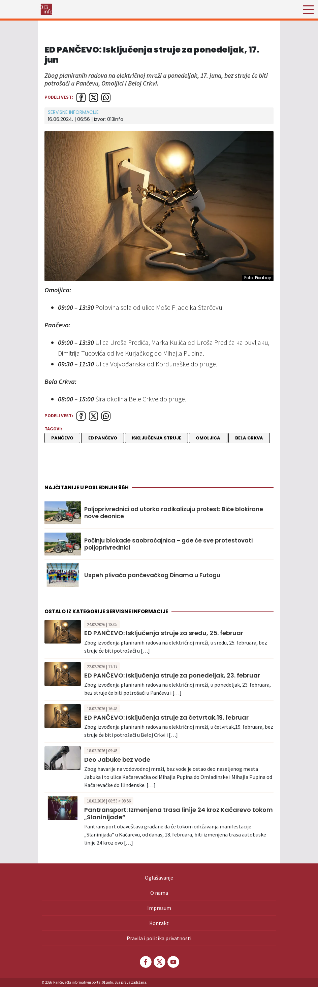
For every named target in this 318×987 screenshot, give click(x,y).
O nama (159, 892)
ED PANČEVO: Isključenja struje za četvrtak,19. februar (166, 717)
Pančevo (62, 438)
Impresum (159, 907)
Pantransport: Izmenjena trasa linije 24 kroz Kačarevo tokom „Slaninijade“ (178, 813)
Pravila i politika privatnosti (159, 938)
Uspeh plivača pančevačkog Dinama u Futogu (152, 575)
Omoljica (208, 438)
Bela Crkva (249, 438)
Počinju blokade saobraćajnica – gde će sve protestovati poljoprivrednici (168, 544)
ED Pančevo (102, 438)
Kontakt (159, 923)
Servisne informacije (73, 112)
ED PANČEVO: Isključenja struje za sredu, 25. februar (163, 633)
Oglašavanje (159, 877)
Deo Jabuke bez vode (117, 759)
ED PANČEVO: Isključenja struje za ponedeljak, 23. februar (172, 675)
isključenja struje (156, 438)
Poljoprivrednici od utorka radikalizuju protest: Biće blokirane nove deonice (173, 513)
